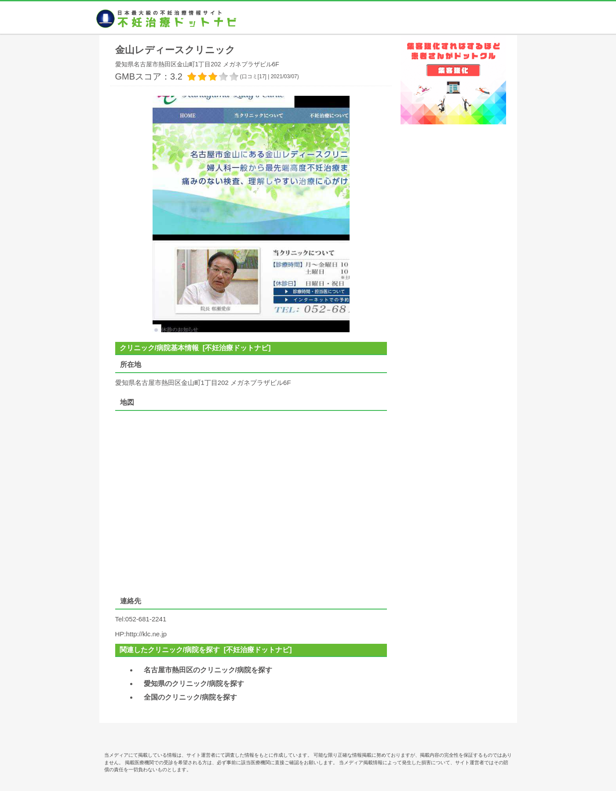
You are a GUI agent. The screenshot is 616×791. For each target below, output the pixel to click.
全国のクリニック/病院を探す (190, 697)
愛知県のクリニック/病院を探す (194, 683)
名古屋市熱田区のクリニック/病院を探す (208, 670)
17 (262, 76)
